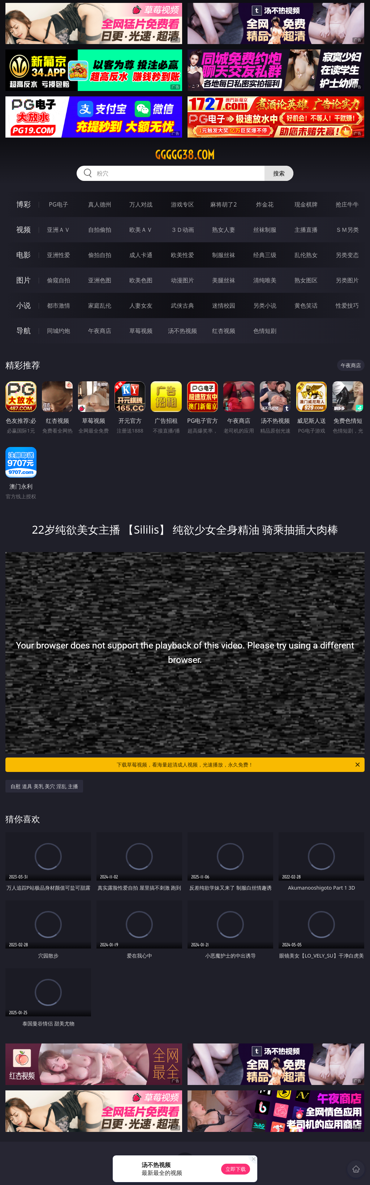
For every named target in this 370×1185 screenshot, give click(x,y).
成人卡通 (140, 255)
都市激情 (58, 305)
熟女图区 (306, 280)
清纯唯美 (264, 280)
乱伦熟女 (306, 255)
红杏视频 (223, 331)
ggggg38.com (185, 155)
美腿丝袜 (223, 280)
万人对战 (140, 204)
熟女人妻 (223, 230)
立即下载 (235, 1169)
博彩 (23, 204)
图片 (23, 280)
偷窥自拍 (58, 280)
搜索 (279, 173)
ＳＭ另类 (347, 230)
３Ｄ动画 (182, 230)
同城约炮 (58, 331)
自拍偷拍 (99, 230)
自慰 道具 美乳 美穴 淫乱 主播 (44, 786)
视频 (23, 229)
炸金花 (265, 204)
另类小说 (264, 305)
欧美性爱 (182, 255)
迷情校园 (223, 305)
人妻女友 (140, 305)
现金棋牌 (306, 204)
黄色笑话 (306, 305)
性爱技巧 (347, 305)
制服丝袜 (223, 255)
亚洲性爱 (58, 255)
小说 (23, 305)
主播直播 (306, 230)
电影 (23, 255)
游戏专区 (182, 204)
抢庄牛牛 (347, 204)
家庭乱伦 (99, 305)
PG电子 (58, 204)
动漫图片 (182, 280)
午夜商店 (99, 331)
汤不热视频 (182, 331)
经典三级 (264, 255)
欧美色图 (140, 280)
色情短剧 (264, 331)
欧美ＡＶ (140, 230)
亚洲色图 (99, 280)
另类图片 (347, 280)
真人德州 (99, 204)
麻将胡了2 (223, 204)
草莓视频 (140, 331)
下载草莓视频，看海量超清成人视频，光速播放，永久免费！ (239, 764)
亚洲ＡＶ (58, 230)
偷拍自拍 (99, 255)
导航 (23, 330)
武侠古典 (182, 305)
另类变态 (347, 255)
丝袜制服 (264, 230)
